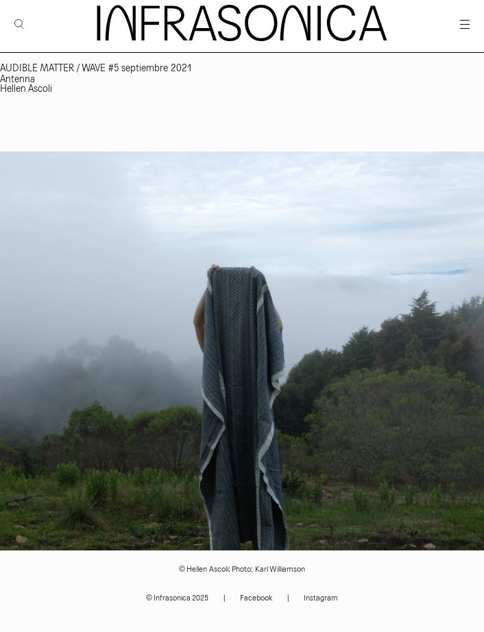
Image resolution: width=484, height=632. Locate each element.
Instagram (321, 598)
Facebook (256, 598)
